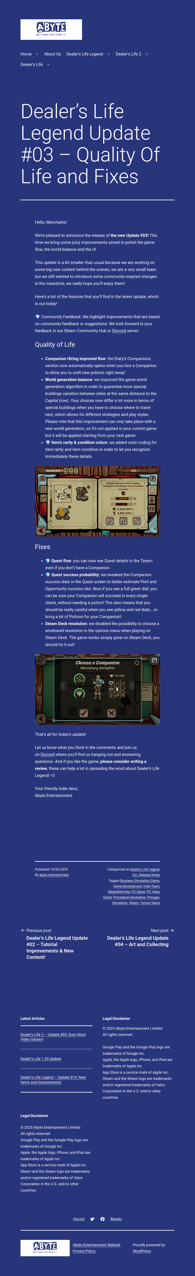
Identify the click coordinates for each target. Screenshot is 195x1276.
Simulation (120, 903)
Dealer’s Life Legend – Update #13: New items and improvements (53, 1079)
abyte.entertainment (54, 875)
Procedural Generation (129, 897)
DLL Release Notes (146, 875)
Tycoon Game (150, 903)
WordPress (142, 1251)
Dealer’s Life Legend (84, 54)
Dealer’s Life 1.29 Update (41, 1059)
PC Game (138, 892)
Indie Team (151, 886)
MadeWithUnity (119, 892)
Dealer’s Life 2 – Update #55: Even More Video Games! (53, 1036)
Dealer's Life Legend (145, 869)
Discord (119, 330)
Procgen (153, 897)
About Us (52, 54)
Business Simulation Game (140, 881)
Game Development (127, 886)
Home (26, 54)
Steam (134, 903)
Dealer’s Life (32, 64)
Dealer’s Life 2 (128, 54)
